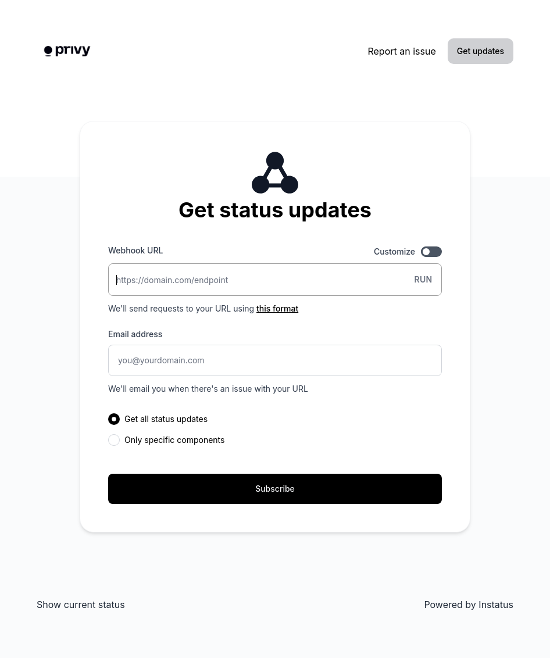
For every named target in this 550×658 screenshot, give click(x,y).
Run (423, 279)
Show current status (81, 604)
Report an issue (401, 51)
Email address (135, 334)
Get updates (480, 51)
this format (277, 308)
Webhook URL (135, 250)
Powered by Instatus (468, 604)
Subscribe (275, 489)
